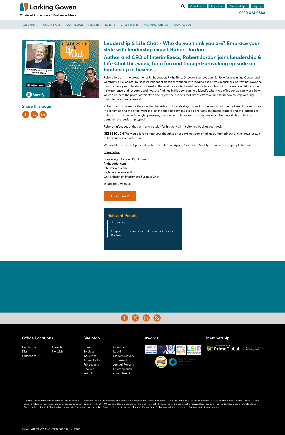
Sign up (257, 6)
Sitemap (75, 428)
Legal (117, 351)
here (139, 138)
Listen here (120, 196)
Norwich (57, 351)
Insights (94, 24)
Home (87, 347)
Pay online (216, 6)
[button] (60, 69)
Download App (238, 6)
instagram (279, 137)
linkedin (279, 125)
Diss (24, 351)
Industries (89, 356)
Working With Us (156, 24)
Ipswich (57, 347)
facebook (279, 101)
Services (88, 351)
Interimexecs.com (115, 168)
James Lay (118, 222)
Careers (118, 347)
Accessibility (91, 360)
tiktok (279, 149)
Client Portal (197, 6)
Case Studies (130, 24)
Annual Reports (123, 364)
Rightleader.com (115, 163)
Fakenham (29, 356)
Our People (74, 24)
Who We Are (51, 24)
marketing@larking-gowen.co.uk (238, 133)
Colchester (29, 347)
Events (110, 24)
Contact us (182, 24)
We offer (29, 24)
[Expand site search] (182, 6)
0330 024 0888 (252, 12)
